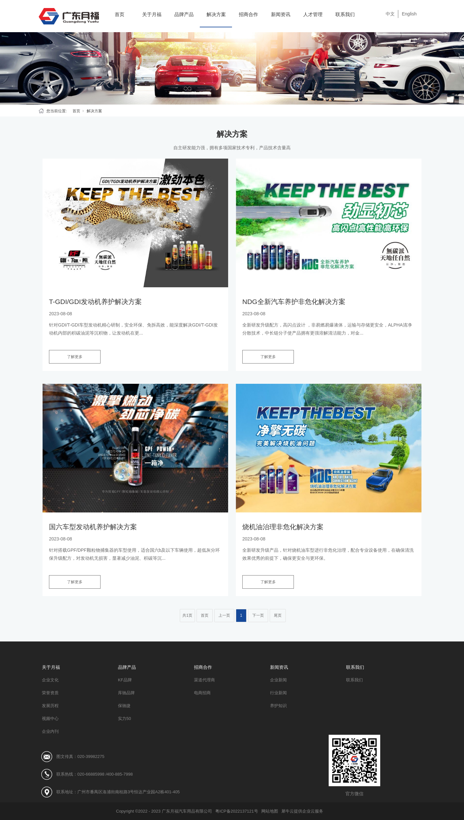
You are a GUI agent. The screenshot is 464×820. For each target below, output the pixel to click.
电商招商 (202, 692)
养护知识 (278, 705)
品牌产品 (184, 14)
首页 (119, 14)
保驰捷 (124, 705)
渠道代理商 (204, 679)
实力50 (124, 718)
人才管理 (313, 14)
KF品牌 (125, 679)
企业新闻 (278, 679)
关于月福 (151, 14)
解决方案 (216, 14)
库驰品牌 (126, 692)
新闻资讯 (280, 14)
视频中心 (50, 718)
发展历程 (50, 705)
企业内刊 (50, 731)
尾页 (278, 615)
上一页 (224, 615)
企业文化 (50, 679)
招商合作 (248, 14)
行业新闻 (278, 692)
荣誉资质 (50, 692)
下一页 (258, 615)
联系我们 (345, 14)
